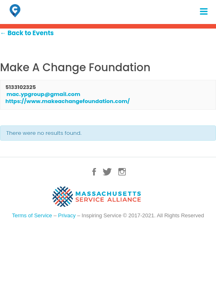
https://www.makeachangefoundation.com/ (67, 101)
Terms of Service (32, 215)
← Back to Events (27, 33)
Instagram (122, 172)
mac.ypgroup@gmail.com (43, 94)
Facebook (94, 172)
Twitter (107, 172)
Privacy (67, 215)
